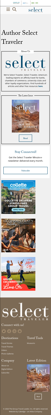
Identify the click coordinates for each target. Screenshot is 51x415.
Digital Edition (7, 369)
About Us (5, 365)
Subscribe (25, 171)
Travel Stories (6, 343)
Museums (31, 343)
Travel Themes (7, 346)
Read (25, 138)
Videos (4, 350)
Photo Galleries (7, 353)
